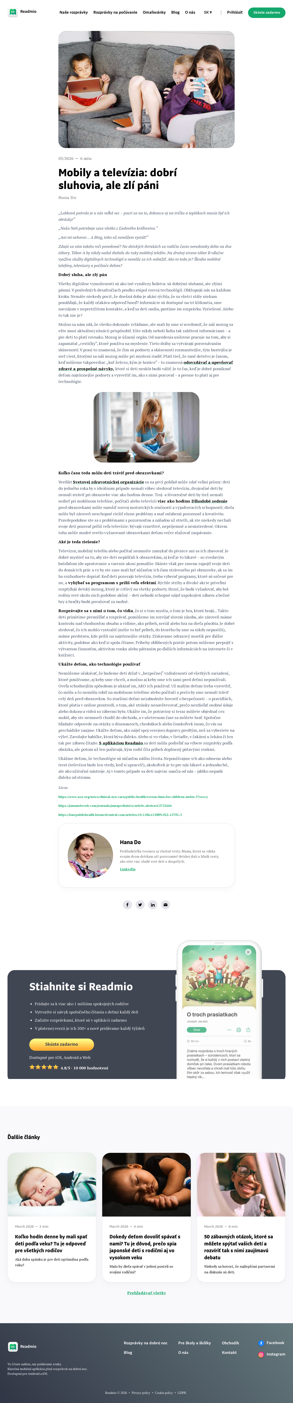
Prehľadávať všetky (146, 1292)
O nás (190, 12)
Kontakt (229, 1353)
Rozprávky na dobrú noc (145, 1343)
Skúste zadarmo (266, 13)
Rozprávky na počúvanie (115, 12)
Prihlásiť (235, 12)
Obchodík (230, 1343)
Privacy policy (141, 1393)
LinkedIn (128, 869)
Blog (175, 12)
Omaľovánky (154, 12)
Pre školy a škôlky (194, 1343)
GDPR (182, 1393)
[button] (208, 12)
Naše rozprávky (74, 12)
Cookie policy (164, 1393)
